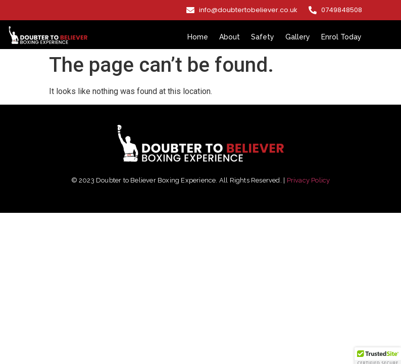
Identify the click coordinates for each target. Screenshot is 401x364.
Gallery (297, 37)
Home (197, 37)
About (229, 37)
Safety (262, 37)
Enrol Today (341, 37)
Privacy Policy (308, 180)
